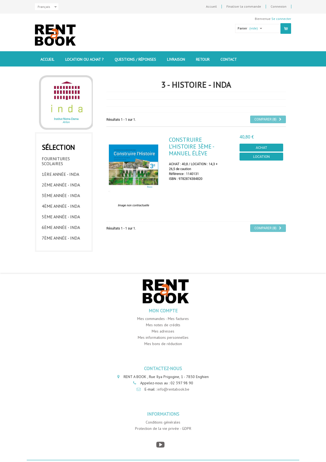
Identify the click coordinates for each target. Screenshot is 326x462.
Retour (203, 59)
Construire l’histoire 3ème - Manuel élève (191, 146)
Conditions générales (163, 422)
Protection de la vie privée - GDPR (163, 428)
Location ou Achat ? (84, 59)
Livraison (176, 59)
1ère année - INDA (60, 174)
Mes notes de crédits (163, 324)
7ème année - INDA (61, 238)
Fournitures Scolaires (56, 161)
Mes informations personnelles (163, 337)
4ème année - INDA (61, 206)
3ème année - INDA (61, 195)
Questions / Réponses (135, 59)
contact (228, 59)
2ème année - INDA (61, 185)
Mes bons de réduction (163, 343)
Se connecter (281, 19)
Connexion (278, 6)
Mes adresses (163, 331)
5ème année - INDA (61, 216)
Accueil (211, 6)
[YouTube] (160, 444)
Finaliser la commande (243, 6)
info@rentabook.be (173, 389)
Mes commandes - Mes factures (163, 318)
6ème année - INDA (61, 227)
